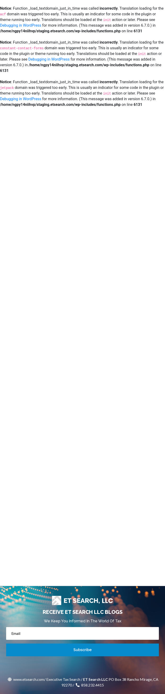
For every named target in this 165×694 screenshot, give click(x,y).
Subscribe (82, 650)
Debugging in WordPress (20, 25)
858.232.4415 (89, 685)
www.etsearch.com (25, 679)
